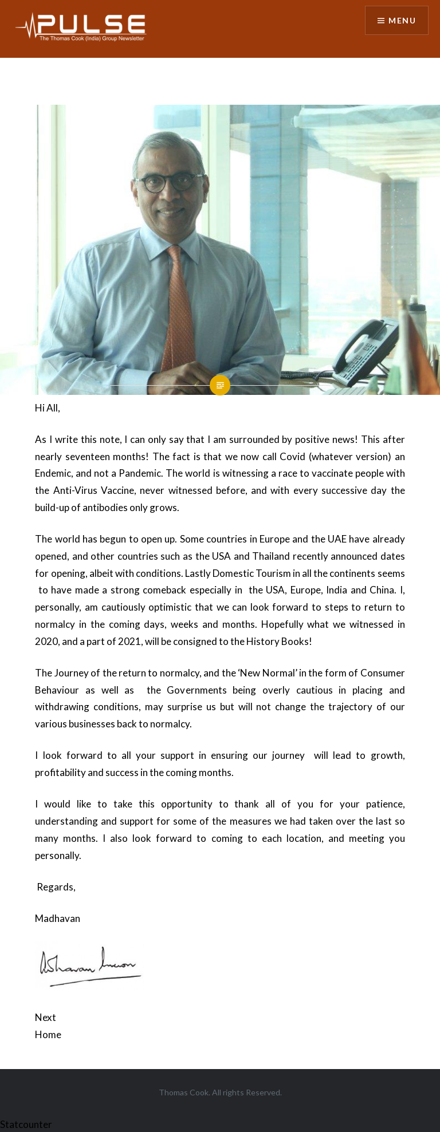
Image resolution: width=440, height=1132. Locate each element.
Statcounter (26, 1124)
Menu (402, 20)
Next (45, 1017)
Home (48, 1034)
